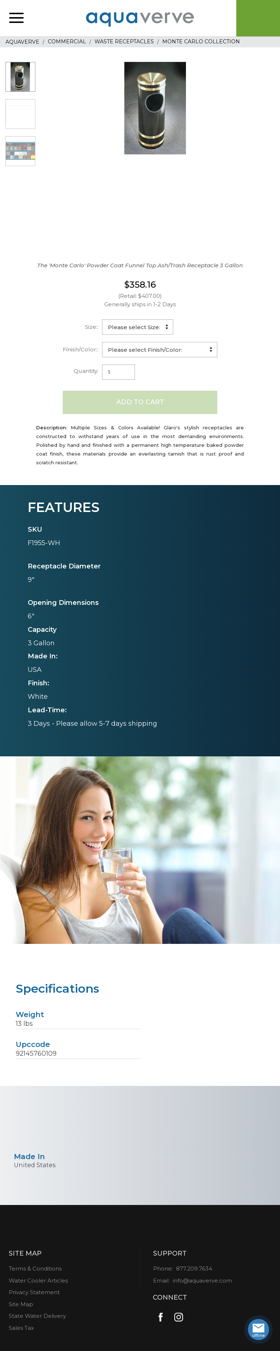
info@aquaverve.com (202, 1280)
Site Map (21, 1304)
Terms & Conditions (35, 1268)
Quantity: (86, 370)
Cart (258, 18)
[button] (16, 18)
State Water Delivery (37, 1315)
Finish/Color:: (80, 349)
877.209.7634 (194, 1268)
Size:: (91, 326)
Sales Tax (21, 1327)
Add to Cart (140, 402)
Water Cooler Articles (38, 1280)
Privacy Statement (34, 1292)
